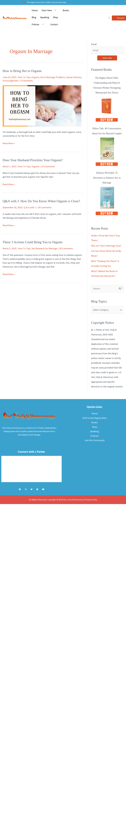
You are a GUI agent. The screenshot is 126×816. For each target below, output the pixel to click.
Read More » (9, 143)
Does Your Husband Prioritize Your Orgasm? (33, 160)
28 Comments (66, 248)
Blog (34, 17)
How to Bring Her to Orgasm (23, 71)
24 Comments (45, 207)
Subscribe (107, 58)
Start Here (50, 10)
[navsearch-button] (109, 18)
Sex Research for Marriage (44, 248)
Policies (38, 24)
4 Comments (26, 80)
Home (35, 10)
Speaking (44, 17)
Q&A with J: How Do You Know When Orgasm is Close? (42, 201)
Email (94, 44)
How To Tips (24, 77)
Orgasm (35, 77)
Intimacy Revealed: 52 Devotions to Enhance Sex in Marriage (107, 178)
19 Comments (48, 166)
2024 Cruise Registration (94, 418)
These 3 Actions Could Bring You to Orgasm (33, 242)
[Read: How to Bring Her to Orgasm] (42, 105)
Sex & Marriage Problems (52, 77)
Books (66, 10)
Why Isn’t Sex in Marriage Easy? (106, 245)
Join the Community (94, 440)
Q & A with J (30, 207)
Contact (54, 24)
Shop (55, 17)
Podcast (94, 435)
